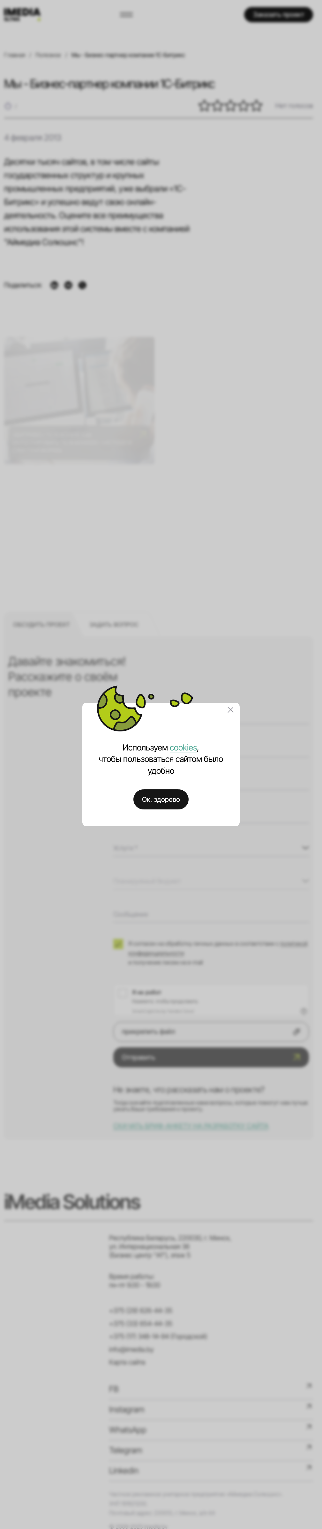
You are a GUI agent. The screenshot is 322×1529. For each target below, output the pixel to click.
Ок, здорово (161, 799)
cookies (183, 747)
